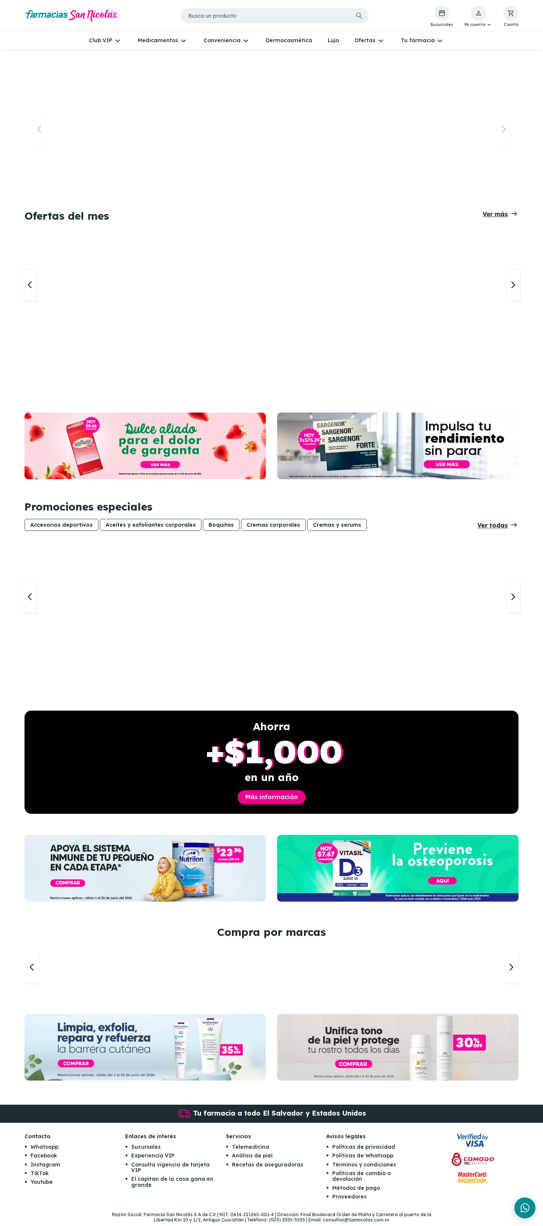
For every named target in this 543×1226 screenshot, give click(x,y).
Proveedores (349, 1200)
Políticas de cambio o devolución (361, 1179)
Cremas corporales (273, 526)
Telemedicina (250, 1150)
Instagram (45, 1167)
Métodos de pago (356, 1191)
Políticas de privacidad (363, 1150)
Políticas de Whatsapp (362, 1159)
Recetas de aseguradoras (267, 1167)
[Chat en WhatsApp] (524, 1207)
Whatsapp (44, 1150)
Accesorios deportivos (61, 526)
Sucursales (146, 1150)
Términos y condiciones (364, 1167)
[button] (478, 17)
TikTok (40, 1176)
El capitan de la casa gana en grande (172, 1185)
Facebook (44, 1159)
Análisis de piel (252, 1159)
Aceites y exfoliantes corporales (151, 526)
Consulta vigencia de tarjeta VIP (170, 1170)
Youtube (42, 1185)
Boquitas (221, 526)
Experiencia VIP (153, 1159)
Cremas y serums (337, 526)
